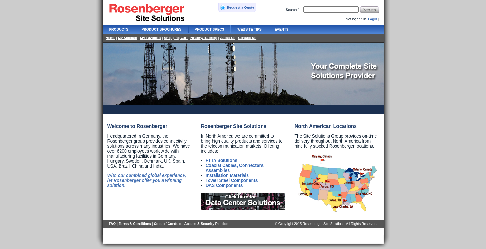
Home (110, 38)
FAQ (112, 224)
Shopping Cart (176, 38)
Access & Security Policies (206, 224)
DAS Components (224, 185)
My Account (127, 38)
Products (119, 29)
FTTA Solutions (222, 160)
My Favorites (150, 38)
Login (372, 19)
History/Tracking (203, 38)
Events (281, 29)
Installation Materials (227, 175)
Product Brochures (161, 29)
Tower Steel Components (232, 180)
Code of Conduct (168, 224)
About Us (227, 38)
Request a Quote (240, 7)
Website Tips (249, 29)
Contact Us (247, 38)
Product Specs (209, 29)
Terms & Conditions (135, 224)
